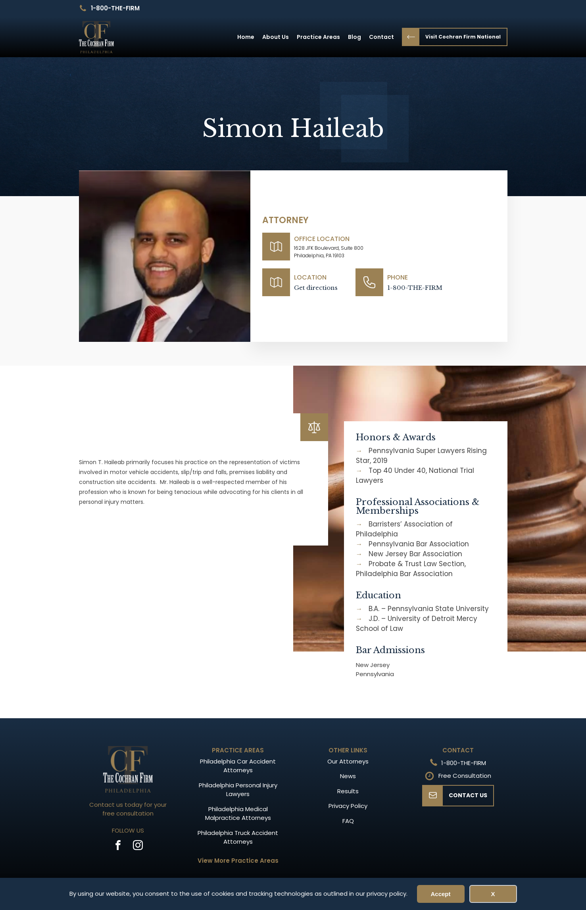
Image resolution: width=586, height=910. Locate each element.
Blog (354, 37)
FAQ (348, 821)
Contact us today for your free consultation (128, 809)
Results (348, 791)
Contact (381, 37)
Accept (440, 894)
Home (245, 37)
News (348, 776)
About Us (275, 37)
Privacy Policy (348, 806)
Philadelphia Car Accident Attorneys (238, 766)
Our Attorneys (348, 761)
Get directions (316, 287)
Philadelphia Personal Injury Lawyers (238, 789)
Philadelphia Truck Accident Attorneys (238, 837)
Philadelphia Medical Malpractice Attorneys (238, 813)
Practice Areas (318, 37)
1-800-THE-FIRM (115, 8)
